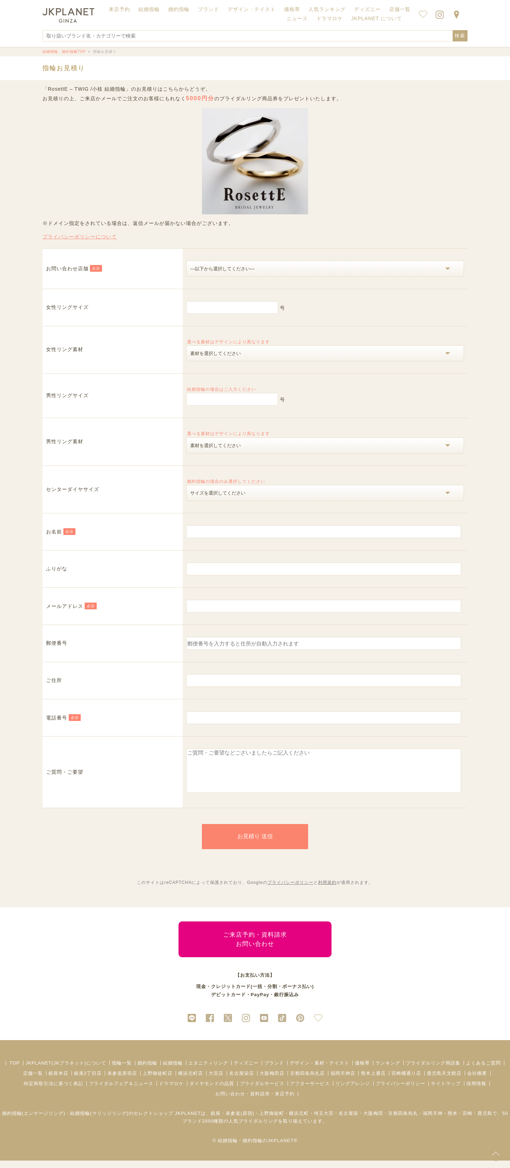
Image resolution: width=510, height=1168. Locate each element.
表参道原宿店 (122, 1080)
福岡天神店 (342, 1080)
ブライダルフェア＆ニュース (121, 1091)
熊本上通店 (373, 1080)
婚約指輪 (147, 1070)
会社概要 (477, 1080)
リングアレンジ (352, 1091)
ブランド (274, 1070)
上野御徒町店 (157, 1080)
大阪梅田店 (272, 1080)
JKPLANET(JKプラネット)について (66, 1070)
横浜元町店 (190, 1080)
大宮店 (216, 1080)
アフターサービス (310, 1091)
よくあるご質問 (483, 1070)
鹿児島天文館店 (444, 1080)
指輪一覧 (122, 1070)
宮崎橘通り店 (406, 1080)
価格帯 (362, 1070)
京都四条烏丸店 (307, 1080)
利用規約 (327, 889)
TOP (14, 1070)
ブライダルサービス (262, 1091)
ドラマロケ (171, 1091)
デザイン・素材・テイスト (319, 1070)
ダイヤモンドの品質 (211, 1091)
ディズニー (246, 1070)
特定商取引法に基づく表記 (53, 1091)
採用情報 (476, 1091)
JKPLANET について (376, 18)
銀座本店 (58, 1080)
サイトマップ (446, 1091)
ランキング (387, 1070)
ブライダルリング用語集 (433, 1070)
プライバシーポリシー (290, 889)
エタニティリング (208, 1070)
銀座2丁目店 (88, 1080)
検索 (460, 35)
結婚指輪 (173, 1070)
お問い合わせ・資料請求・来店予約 (255, 1101)
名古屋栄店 (241, 1080)
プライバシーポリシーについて (79, 236)
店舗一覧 (399, 9)
